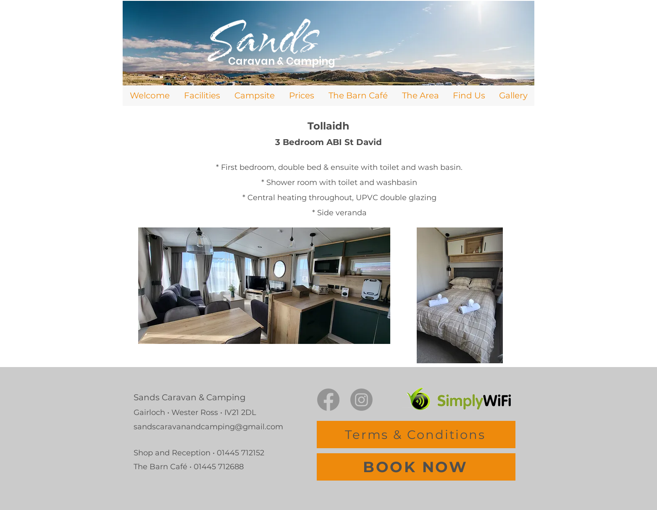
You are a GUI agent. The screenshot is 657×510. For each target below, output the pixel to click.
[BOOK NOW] (416, 467)
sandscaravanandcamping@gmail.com (208, 426)
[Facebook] (328, 399)
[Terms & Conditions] (416, 434)
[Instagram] (361, 399)
